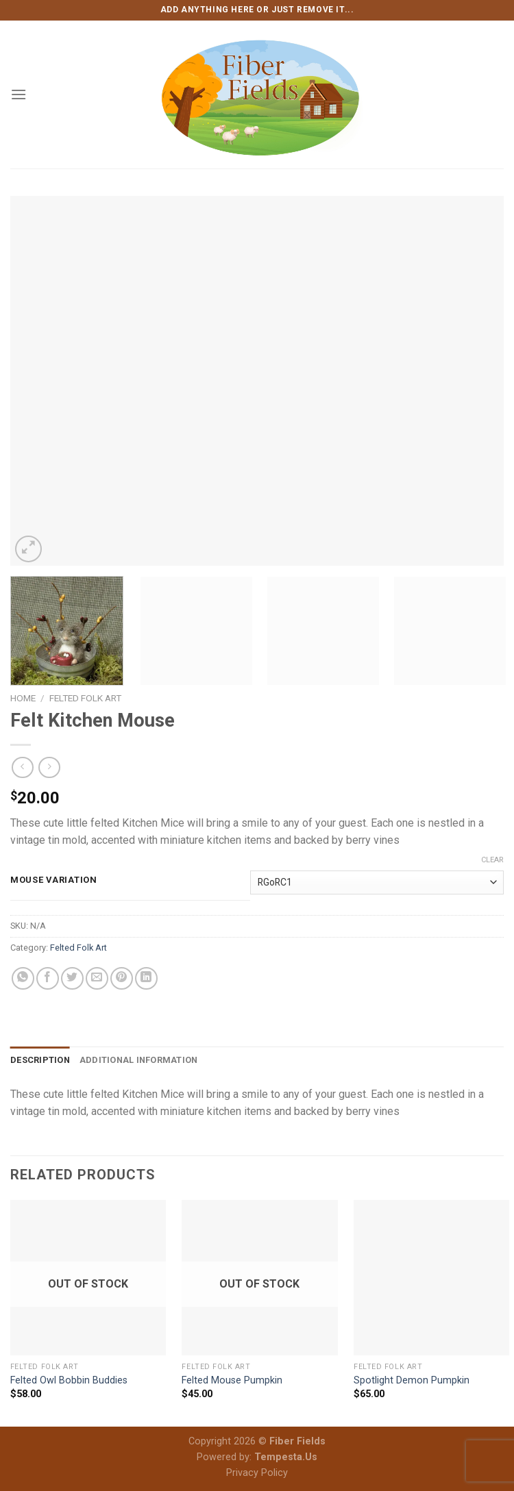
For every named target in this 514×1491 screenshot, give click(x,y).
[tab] (40, 1060)
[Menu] (18, 94)
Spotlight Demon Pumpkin (411, 1380)
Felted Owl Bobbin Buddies (68, 1380)
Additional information (138, 1060)
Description (40, 1060)
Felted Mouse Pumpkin (232, 1380)
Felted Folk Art (85, 697)
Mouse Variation (53, 880)
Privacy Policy (257, 1473)
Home (23, 697)
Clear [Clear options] (492, 859)
